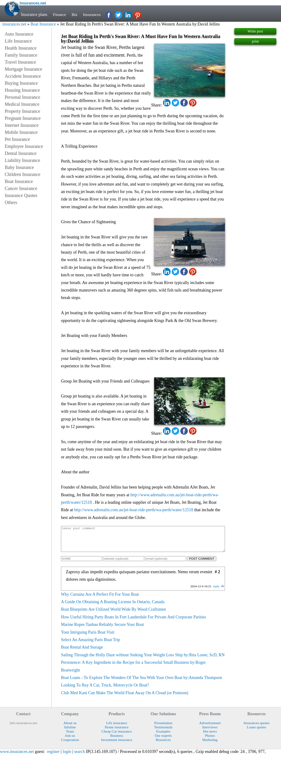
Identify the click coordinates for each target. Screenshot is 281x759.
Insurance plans (34, 14)
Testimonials (163, 732)
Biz (75, 14)
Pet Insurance (17, 139)
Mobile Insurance (21, 132)
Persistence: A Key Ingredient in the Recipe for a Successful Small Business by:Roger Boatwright (133, 671)
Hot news (210, 736)
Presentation (163, 728)
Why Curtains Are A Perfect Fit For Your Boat (100, 599)
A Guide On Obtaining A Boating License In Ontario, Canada (112, 606)
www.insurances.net (17, 756)
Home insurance (116, 732)
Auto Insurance (19, 33)
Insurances (92, 14)
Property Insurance (22, 111)
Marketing (209, 745)
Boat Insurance (43, 24)
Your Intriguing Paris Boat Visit (87, 637)
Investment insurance (116, 745)
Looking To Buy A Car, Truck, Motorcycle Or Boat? (105, 690)
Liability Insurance (22, 160)
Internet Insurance (22, 125)
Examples (163, 736)
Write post (255, 31)
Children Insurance (22, 174)
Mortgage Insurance (23, 69)
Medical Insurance (22, 104)
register (53, 756)
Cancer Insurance (21, 188)
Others (11, 202)
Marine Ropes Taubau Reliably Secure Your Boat (102, 629)
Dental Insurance (20, 153)
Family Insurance (21, 55)
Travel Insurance (20, 62)
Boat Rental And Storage (82, 652)
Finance (59, 14)
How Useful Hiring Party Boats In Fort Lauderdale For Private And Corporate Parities (133, 622)
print (255, 41)
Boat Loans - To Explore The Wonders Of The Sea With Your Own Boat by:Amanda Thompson (141, 682)
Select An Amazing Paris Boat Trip (90, 644)
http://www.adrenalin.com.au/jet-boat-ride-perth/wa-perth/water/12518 (133, 509)
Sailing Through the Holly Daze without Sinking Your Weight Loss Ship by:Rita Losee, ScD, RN (142, 659)
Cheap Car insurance (116, 736)
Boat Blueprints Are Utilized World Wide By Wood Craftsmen (113, 614)
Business (116, 740)
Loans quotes (256, 732)
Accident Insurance (23, 76)
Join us (70, 740)
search (79, 756)
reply (216, 591)
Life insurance (116, 728)
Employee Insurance (24, 146)
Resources (163, 745)
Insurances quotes (257, 728)
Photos (210, 740)
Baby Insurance (19, 167)
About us (70, 728)
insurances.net (14, 24)
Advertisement (210, 728)
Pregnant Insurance (23, 118)
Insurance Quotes (21, 195)
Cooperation (70, 745)
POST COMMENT (201, 563)
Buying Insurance (21, 83)
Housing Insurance (22, 90)
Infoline (70, 732)
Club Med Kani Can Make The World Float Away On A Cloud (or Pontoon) (124, 697)
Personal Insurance (22, 97)
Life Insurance (18, 41)
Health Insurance (20, 48)
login (67, 756)
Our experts (163, 740)
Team (70, 736)
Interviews (210, 732)
